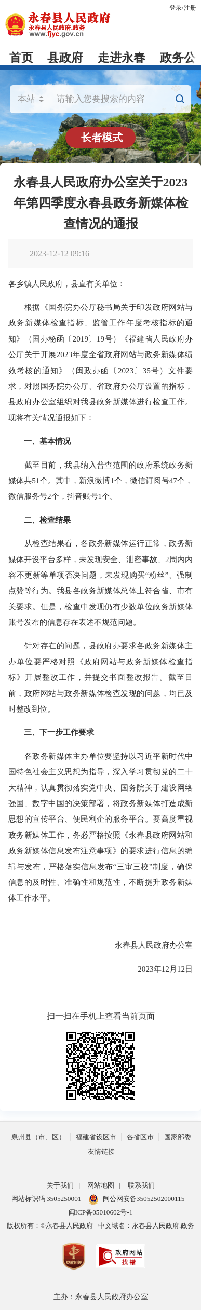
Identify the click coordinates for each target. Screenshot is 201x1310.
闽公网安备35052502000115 (136, 1199)
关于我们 (60, 1185)
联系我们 (141, 1185)
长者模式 (102, 137)
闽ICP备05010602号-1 (101, 1212)
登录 (175, 7)
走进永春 (121, 57)
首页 (21, 57)
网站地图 (100, 1185)
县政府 (65, 57)
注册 (190, 7)
